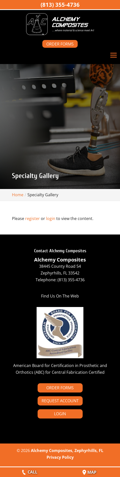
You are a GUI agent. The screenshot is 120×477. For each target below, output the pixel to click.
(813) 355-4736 (60, 4)
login (50, 218)
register (32, 218)
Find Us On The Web (60, 296)
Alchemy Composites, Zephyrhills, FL (67, 450)
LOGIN (60, 413)
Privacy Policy (60, 457)
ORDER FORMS (60, 44)
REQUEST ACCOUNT (60, 401)
